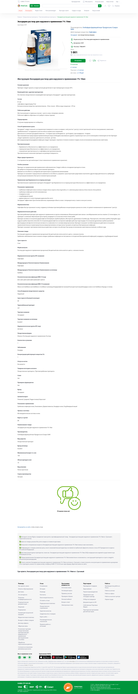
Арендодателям (76, 1)
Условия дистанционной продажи (25, 613)
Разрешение (22, 610)
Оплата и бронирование (25, 589)
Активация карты (67, 590)
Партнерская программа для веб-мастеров (90, 610)
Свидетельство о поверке (48, 614)
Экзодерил (74, 35)
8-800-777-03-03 (24, 683)
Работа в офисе (109, 593)
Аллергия (86, 10)
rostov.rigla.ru (72, 661)
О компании (43, 586)
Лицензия (21, 607)
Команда (42, 592)
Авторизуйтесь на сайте (24, 527)
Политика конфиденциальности (25, 598)
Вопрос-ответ (66, 602)
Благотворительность (46, 597)
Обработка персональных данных (25, 643)
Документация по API (89, 602)
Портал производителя (90, 592)
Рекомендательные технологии (46, 620)
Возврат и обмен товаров (26, 620)
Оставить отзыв (45, 600)
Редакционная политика (47, 603)
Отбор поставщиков (89, 599)
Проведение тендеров (90, 586)
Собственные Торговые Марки (90, 606)
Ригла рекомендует (51, 10)
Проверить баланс (67, 596)
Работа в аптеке (110, 590)
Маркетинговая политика (26, 617)
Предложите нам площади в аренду (88, 595)
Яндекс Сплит (38, 10)
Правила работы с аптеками (45, 625)
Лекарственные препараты (30, 17)
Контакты (43, 595)
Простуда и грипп (64, 10)
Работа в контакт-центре (112, 596)
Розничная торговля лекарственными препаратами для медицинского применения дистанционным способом (24, 634)
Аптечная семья (66, 587)
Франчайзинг (87, 589)
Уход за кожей (96, 10)
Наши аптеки (109, 1)
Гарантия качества (45, 611)
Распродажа (28, 10)
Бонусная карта (99, 1)
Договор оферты (23, 623)
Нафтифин (92, 32)
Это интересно (22, 595)
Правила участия (67, 593)
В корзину (78, 60)
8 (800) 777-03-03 (28, 665)
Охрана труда (109, 599)
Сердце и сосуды (76, 10)
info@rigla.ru (97, 690)
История (42, 589)
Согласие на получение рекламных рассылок (25, 648)
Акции (20, 10)
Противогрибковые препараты (47, 17)
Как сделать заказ (23, 586)
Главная (20, 17)
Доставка (21, 592)
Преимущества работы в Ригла (112, 587)
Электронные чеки (67, 605)
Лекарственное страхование (44, 607)
